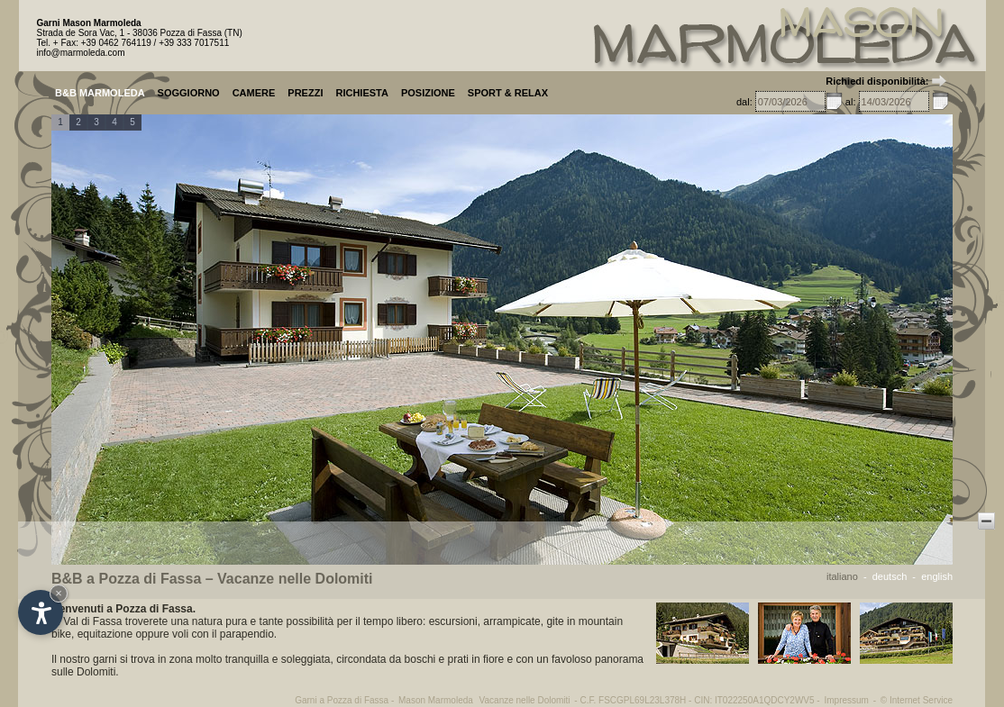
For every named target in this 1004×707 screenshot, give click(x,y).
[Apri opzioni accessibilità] (40, 612)
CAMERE (254, 92)
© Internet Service (917, 700)
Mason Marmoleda (435, 700)
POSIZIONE (428, 92)
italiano (842, 576)
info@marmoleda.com (81, 53)
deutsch (890, 576)
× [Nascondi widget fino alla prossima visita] (58, 593)
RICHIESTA (361, 92)
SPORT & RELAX (508, 92)
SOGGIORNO (189, 92)
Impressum (846, 700)
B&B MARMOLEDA (100, 92)
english (937, 576)
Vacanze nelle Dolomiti (524, 700)
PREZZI (305, 92)
